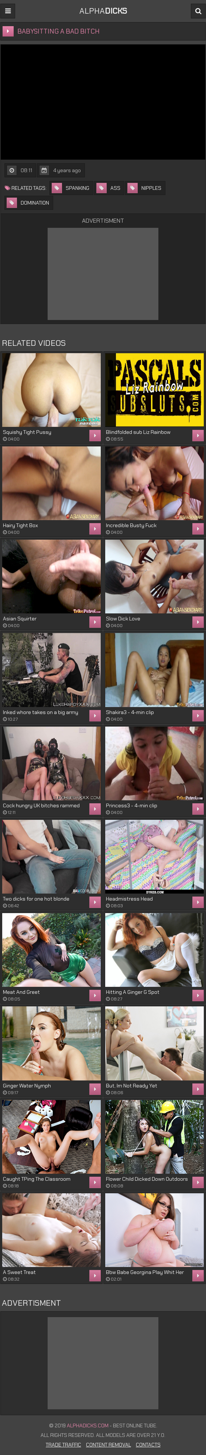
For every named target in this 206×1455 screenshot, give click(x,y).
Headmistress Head (129, 898)
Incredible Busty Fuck (131, 525)
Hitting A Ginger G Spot (132, 992)
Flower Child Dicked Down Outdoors (147, 1179)
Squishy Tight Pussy (27, 432)
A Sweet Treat (19, 1272)
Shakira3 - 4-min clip (130, 712)
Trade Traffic (63, 1444)
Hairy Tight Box (20, 525)
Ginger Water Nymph (27, 1085)
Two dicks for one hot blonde (36, 898)
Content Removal (108, 1444)
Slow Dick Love (123, 618)
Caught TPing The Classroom (37, 1179)
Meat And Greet (21, 992)
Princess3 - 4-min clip (131, 805)
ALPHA (103, 11)
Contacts (148, 1444)
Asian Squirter (20, 618)
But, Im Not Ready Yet (131, 1085)
